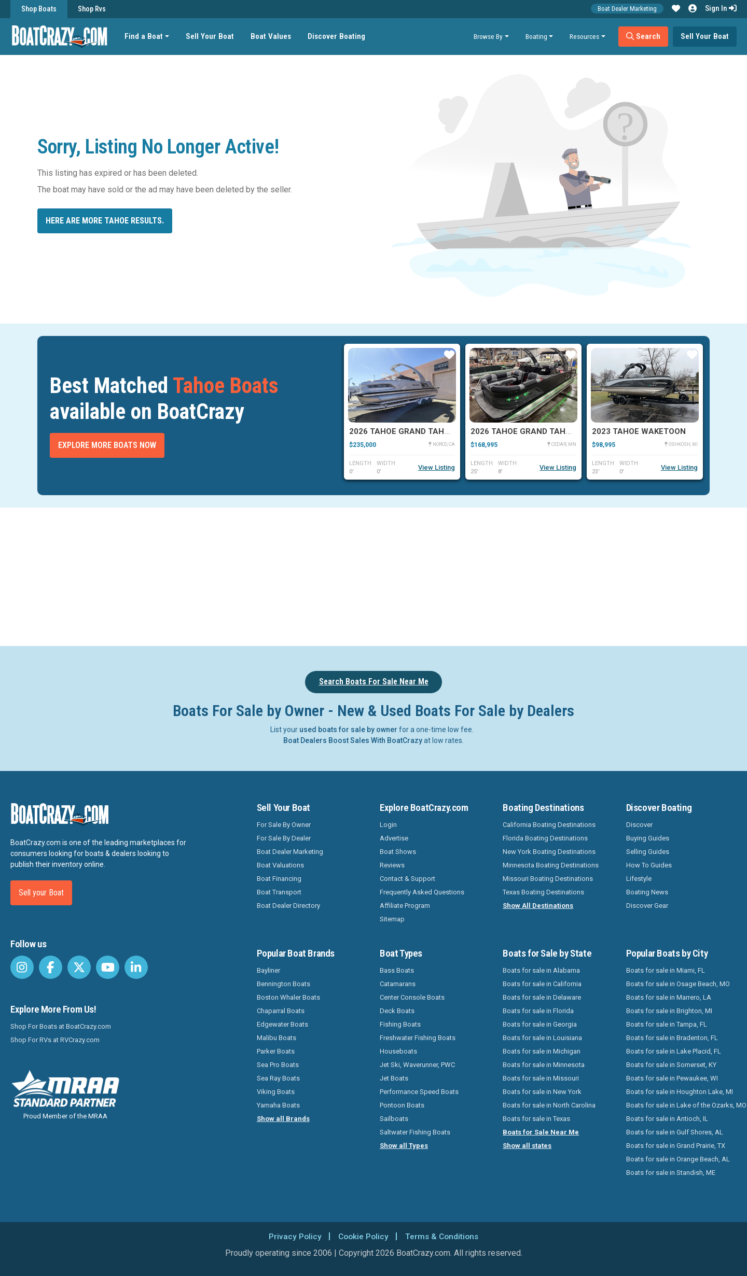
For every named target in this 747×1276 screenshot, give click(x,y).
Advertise (394, 838)
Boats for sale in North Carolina (549, 1105)
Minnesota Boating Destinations (551, 865)
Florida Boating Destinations (545, 838)
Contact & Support (407, 878)
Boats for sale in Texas (536, 1119)
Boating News (647, 892)
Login (388, 825)
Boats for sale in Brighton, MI (669, 1011)
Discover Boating (337, 36)
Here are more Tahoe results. (105, 221)
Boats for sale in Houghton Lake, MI (679, 1092)
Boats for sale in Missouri (541, 1078)
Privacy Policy (293, 1236)
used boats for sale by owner (348, 729)
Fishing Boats (400, 1024)
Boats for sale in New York (542, 1092)
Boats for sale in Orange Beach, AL (678, 1159)
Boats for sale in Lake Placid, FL (673, 1051)
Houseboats (398, 1051)
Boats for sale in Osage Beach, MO (678, 984)
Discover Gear (647, 905)
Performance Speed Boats (419, 1092)
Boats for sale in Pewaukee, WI (672, 1078)
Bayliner (268, 970)
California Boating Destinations (549, 825)
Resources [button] (584, 36)
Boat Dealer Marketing (627, 8)
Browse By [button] (488, 36)
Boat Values (272, 36)
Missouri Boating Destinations (548, 878)
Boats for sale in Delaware (542, 997)
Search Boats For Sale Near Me (373, 681)
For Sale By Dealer (284, 838)
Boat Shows (398, 852)
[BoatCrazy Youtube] (107, 967)
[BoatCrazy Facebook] (50, 967)
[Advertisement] (431, 575)
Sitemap (392, 919)
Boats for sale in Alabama (541, 970)
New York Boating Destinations (549, 852)
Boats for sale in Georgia (540, 1024)
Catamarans (398, 984)
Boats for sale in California (542, 984)
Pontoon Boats (402, 1105)
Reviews (392, 865)
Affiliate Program (405, 905)
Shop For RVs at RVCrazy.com (55, 1040)
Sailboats (394, 1119)
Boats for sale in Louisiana (542, 1038)
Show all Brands (283, 1119)
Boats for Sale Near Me (541, 1132)
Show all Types (404, 1145)
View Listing (436, 467)
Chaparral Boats (281, 1011)
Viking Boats (276, 1092)
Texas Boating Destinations (543, 892)
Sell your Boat (41, 893)
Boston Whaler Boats (288, 997)
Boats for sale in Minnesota (544, 1065)
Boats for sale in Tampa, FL (666, 1024)
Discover (639, 825)
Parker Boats (276, 1051)
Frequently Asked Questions (422, 892)
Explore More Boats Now (107, 445)
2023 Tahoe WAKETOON (639, 431)
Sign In (721, 8)
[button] (676, 9)
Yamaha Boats (278, 1105)
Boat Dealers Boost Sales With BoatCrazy (352, 740)
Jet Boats (394, 1078)
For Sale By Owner (284, 825)
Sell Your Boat (211, 36)
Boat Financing (279, 878)
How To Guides (649, 865)
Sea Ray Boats (278, 1078)
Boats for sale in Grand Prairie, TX (675, 1145)
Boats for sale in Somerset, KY (671, 1065)
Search (643, 36)
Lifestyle (639, 878)
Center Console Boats (412, 997)
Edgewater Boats (282, 1024)
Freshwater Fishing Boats (417, 1038)
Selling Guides (647, 852)
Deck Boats (397, 1011)
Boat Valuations (280, 865)
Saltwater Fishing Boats (415, 1132)
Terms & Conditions (443, 1236)
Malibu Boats (276, 1038)
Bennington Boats (283, 984)
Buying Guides (647, 838)
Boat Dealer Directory (288, 905)
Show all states (527, 1145)
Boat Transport (279, 892)
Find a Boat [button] (145, 36)
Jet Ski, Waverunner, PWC (417, 1065)
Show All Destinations (538, 905)
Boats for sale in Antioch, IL (667, 1119)
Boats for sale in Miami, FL (665, 970)
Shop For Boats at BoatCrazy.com (60, 1026)
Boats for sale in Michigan (541, 1051)
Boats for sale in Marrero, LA (668, 997)
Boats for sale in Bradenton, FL (672, 1038)
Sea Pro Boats (278, 1065)
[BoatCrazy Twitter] (79, 967)
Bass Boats (397, 970)
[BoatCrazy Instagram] (22, 967)
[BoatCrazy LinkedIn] (136, 967)
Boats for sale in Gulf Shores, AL (674, 1132)
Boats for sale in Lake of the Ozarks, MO (686, 1105)
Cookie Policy (362, 1236)
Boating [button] (536, 36)
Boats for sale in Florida (538, 1011)
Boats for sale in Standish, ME (670, 1172)
